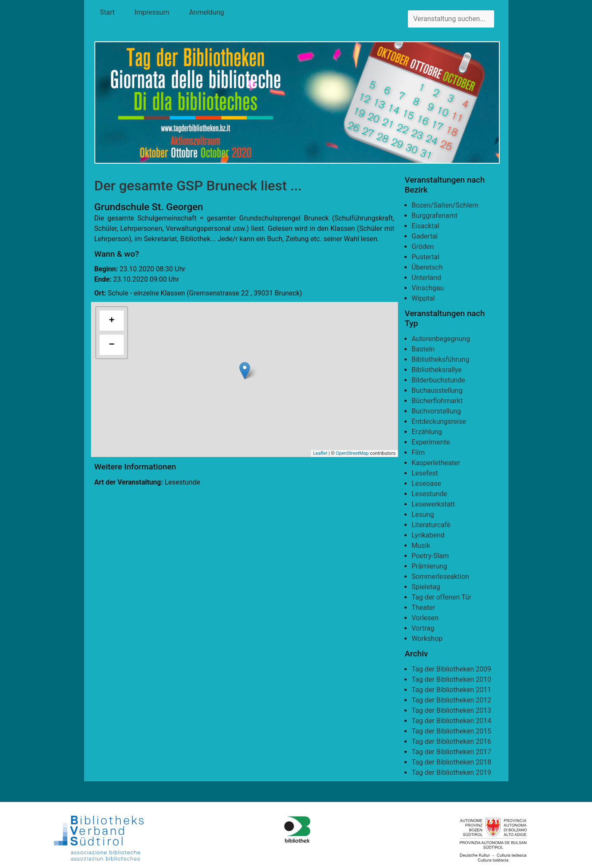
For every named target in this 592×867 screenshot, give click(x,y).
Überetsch (427, 267)
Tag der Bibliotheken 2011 (452, 690)
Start (107, 12)
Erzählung (427, 432)
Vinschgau (428, 288)
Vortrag (423, 628)
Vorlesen (425, 618)
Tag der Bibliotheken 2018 (452, 762)
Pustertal (426, 257)
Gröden (423, 246)
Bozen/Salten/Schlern (445, 205)
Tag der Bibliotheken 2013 (452, 710)
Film (418, 452)
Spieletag (426, 587)
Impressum (152, 12)
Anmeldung (206, 12)
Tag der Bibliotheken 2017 (452, 752)
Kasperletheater (436, 463)
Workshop (427, 638)
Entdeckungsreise (439, 421)
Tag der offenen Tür (442, 597)
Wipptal (423, 298)
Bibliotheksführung (441, 359)
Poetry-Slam (430, 556)
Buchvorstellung (436, 411)
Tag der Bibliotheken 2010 (452, 679)
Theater (423, 607)
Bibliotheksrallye (437, 370)
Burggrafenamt (435, 215)
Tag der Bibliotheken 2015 (452, 731)
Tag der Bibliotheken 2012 (452, 700)
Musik (421, 545)
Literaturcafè (431, 525)
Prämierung (429, 566)
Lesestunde (430, 494)
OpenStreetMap (352, 453)
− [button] (111, 345)
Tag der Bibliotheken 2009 (452, 669)
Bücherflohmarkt (437, 401)
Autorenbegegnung (441, 339)
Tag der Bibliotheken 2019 (452, 772)
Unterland (427, 277)
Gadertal (425, 236)
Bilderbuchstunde (438, 380)
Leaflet (320, 453)
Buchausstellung (437, 390)
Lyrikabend (428, 535)
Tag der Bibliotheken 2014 (452, 721)
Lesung (423, 514)
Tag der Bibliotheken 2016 (452, 741)
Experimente (431, 442)
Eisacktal (425, 226)
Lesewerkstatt (433, 504)
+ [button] (111, 320)
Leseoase (426, 483)
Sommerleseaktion (441, 576)
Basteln (423, 349)
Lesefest (425, 473)
